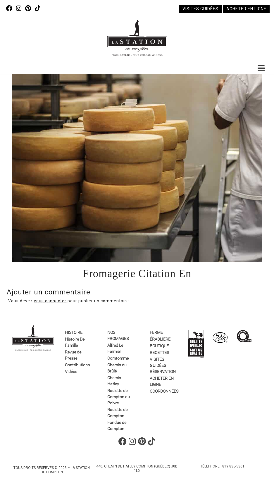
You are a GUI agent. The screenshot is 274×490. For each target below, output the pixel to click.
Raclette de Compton (117, 412)
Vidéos (71, 371)
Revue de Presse (73, 355)
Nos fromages (118, 335)
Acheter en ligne (246, 8)
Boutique (159, 346)
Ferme (156, 332)
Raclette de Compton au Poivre (118, 396)
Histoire (73, 332)
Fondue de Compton (116, 425)
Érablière (160, 339)
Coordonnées (162, 391)
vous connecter (50, 301)
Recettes (159, 352)
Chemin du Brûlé (117, 368)
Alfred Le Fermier (115, 348)
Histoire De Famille (75, 342)
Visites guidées (200, 8)
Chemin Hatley (114, 380)
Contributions (77, 365)
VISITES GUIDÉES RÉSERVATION (162, 365)
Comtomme (118, 358)
